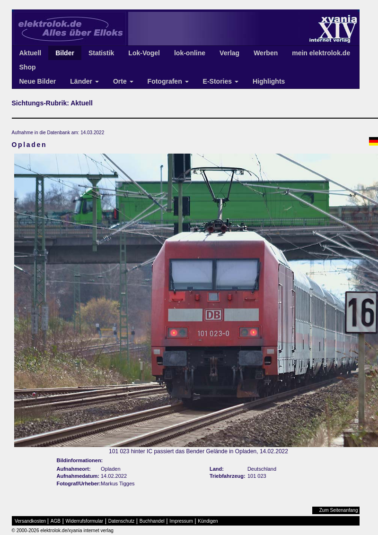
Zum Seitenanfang (338, 510)
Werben (266, 53)
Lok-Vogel (144, 53)
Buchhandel (152, 521)
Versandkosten (30, 521)
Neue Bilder (37, 81)
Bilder (64, 53)
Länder (84, 81)
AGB (56, 521)
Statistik (101, 53)
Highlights (269, 81)
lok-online (189, 53)
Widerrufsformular (84, 521)
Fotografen (168, 81)
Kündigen (208, 521)
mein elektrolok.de (321, 53)
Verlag (229, 53)
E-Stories (220, 81)
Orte (123, 81)
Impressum (181, 521)
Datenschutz (121, 521)
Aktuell (30, 53)
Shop (27, 67)
